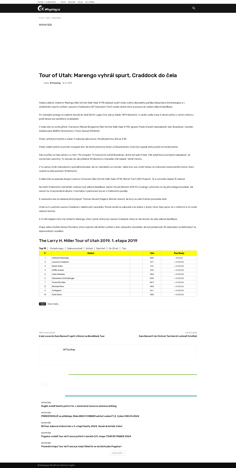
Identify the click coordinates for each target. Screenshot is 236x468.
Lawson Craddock (60, 262)
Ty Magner (56, 290)
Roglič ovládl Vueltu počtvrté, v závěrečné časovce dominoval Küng (78, 406)
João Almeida (58, 274)
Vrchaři (89, 248)
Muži (48, 18)
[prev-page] (41, 384)
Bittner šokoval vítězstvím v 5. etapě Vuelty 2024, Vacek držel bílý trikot (65, 374)
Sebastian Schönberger (63, 278)
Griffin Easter (58, 270)
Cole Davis (57, 294)
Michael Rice (58, 286)
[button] (193, 8)
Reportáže (56, 18)
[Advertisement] (118, 49)
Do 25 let (113, 248)
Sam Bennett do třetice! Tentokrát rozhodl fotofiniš (168, 336)
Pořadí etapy (57, 248)
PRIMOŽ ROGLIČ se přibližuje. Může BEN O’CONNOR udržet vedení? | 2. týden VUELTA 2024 (90, 416)
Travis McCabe (58, 282)
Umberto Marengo (60, 258)
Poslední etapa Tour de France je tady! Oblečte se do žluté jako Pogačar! (81, 446)
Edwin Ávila (57, 266)
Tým (124, 248)
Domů (41, 18)
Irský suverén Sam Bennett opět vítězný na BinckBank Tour (72, 336)
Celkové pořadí (74, 248)
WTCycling (55, 83)
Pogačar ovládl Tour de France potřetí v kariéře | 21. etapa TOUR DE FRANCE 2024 (86, 436)
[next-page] (46, 384)
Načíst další (118, 453)
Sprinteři (100, 248)
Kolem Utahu (53, 304)
